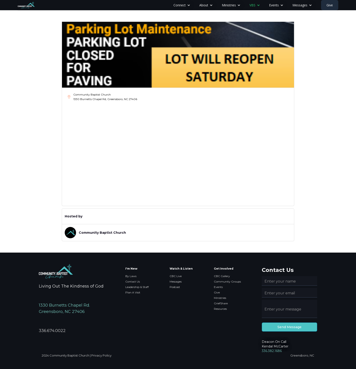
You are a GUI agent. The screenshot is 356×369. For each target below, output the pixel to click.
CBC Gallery (222, 276)
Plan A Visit (132, 292)
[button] (182, 5)
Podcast (175, 287)
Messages (176, 281)
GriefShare (221, 303)
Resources (220, 308)
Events (218, 287)
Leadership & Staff (137, 287)
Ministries (220, 298)
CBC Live (176, 276)
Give (329, 5)
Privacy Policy (101, 355)
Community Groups (227, 281)
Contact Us (132, 281)
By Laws (130, 276)
